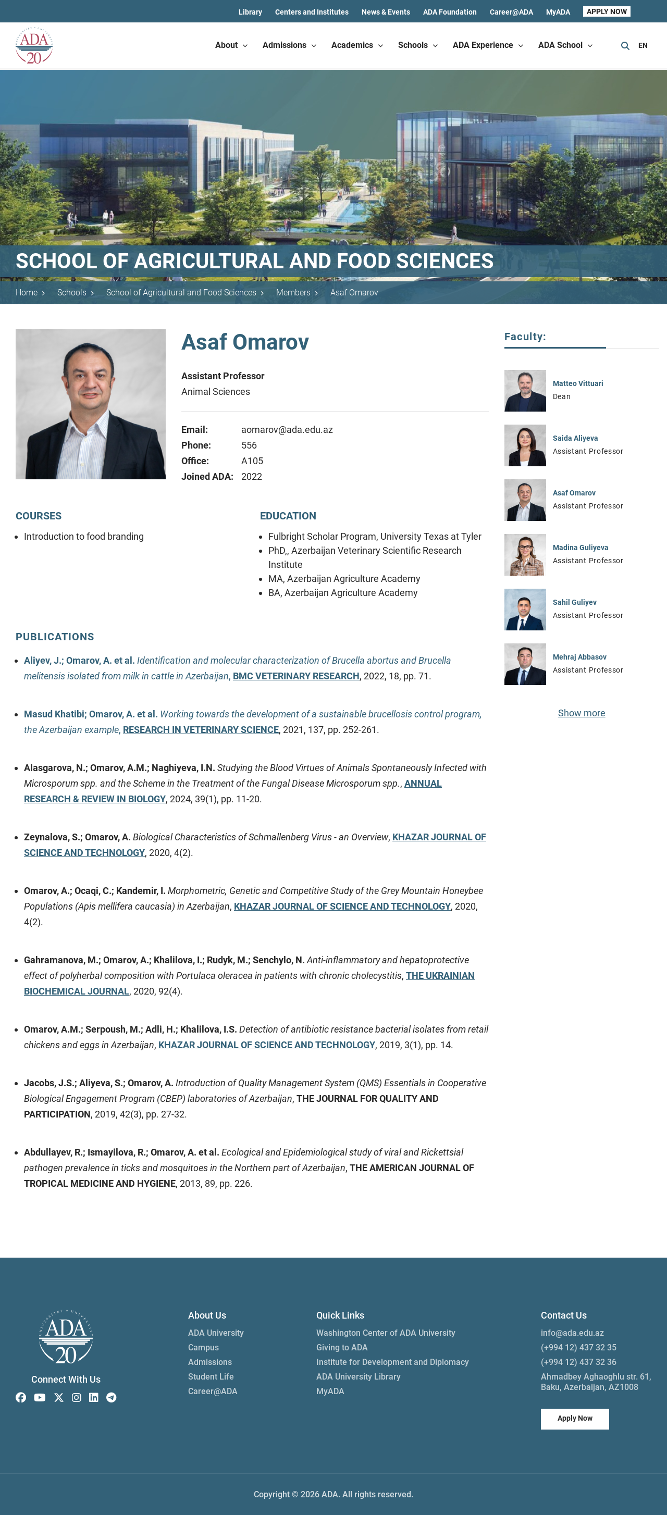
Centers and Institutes (312, 12)
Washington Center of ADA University (385, 1333)
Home (30, 292)
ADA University (216, 1333)
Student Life (211, 1377)
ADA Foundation (450, 12)
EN (643, 45)
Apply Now (575, 1418)
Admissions (210, 1362)
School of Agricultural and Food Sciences (185, 292)
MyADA (558, 12)
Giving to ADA (342, 1347)
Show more (582, 712)
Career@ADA (511, 12)
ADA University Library (358, 1377)
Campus (203, 1347)
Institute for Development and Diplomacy (392, 1362)
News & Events (386, 12)
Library (250, 12)
